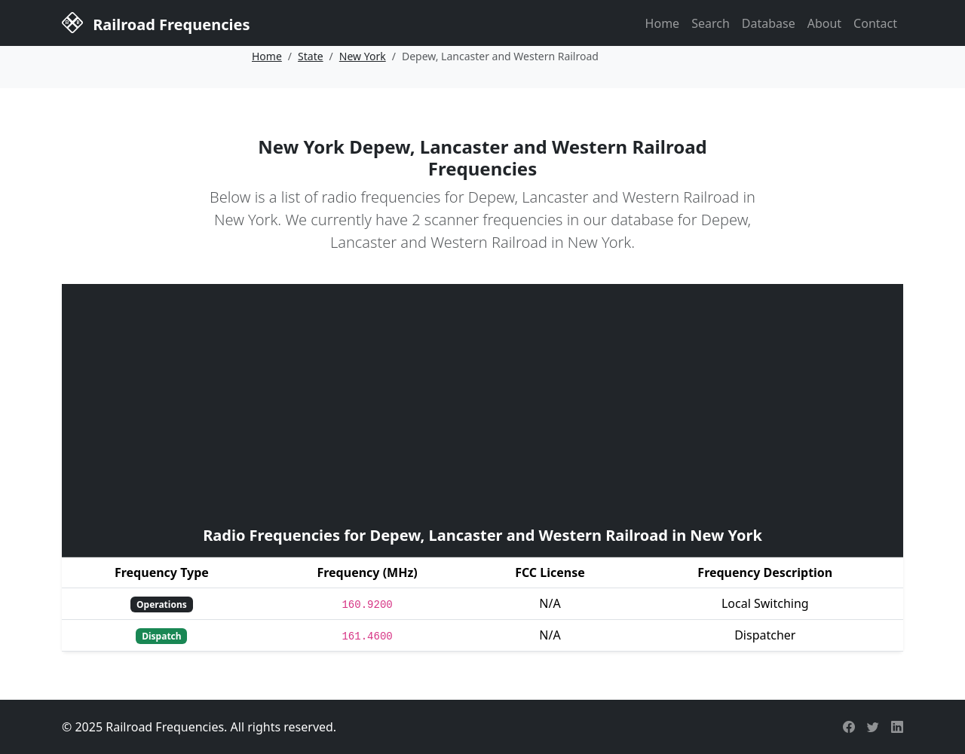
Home (662, 23)
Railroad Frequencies (156, 22)
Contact (875, 23)
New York (362, 56)
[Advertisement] (482, 403)
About (824, 23)
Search (710, 23)
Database (768, 23)
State (310, 56)
